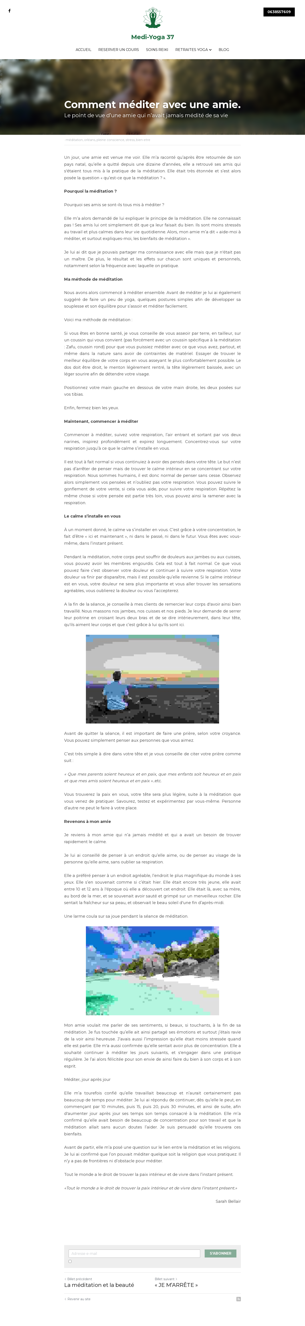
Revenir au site (77, 1299)
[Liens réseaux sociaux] (9, 10)
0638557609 (279, 12)
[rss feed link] (238, 1299)
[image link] (152, 17)
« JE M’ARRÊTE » (176, 1285)
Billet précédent (78, 1279)
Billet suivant (166, 1279)
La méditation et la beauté (99, 1285)
